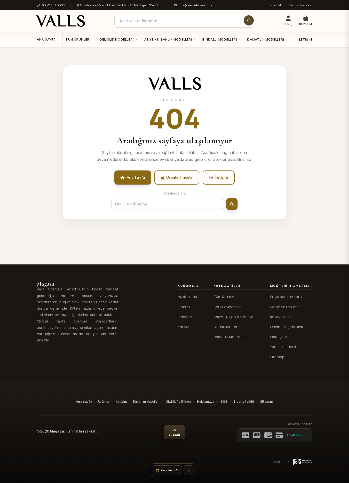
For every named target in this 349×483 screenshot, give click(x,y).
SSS (224, 401)
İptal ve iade (280, 316)
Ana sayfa (84, 401)
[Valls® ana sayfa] (174, 88)
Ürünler (104, 401)
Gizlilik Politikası (178, 401)
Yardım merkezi (283, 346)
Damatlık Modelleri (229, 336)
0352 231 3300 (51, 5)
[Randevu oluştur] (167, 470)
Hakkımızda (187, 296)
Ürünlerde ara (174, 193)
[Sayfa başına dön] (174, 432)
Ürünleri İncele (177, 177)
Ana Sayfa (46, 39)
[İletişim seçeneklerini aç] (188, 470)
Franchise (186, 316)
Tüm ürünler (224, 296)
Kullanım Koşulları (146, 401)
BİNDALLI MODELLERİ (221, 39)
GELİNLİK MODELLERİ (118, 39)
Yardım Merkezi (300, 5)
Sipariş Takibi (274, 5)
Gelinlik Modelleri (228, 306)
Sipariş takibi (280, 336)
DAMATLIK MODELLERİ (267, 39)
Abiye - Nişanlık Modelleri (234, 316)
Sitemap (277, 356)
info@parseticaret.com (194, 5)
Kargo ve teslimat (285, 306)
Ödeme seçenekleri (286, 326)
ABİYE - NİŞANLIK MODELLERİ (170, 39)
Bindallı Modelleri (228, 326)
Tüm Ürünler (77, 39)
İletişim (305, 39)
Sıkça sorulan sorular (288, 296)
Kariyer (184, 326)
